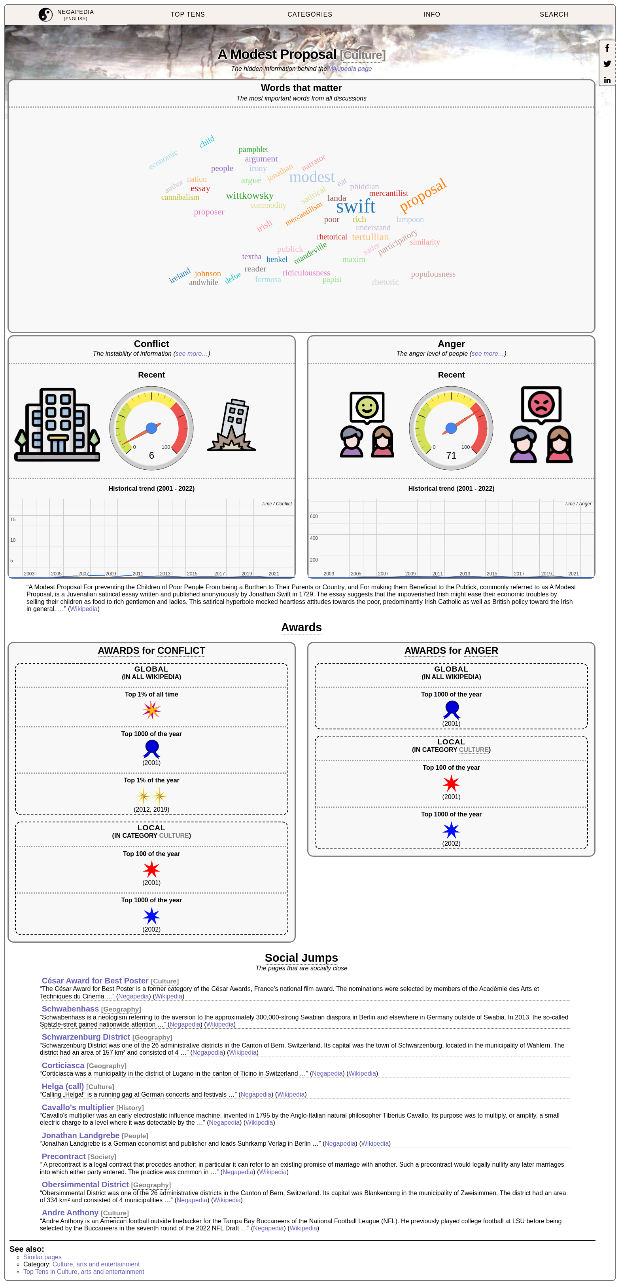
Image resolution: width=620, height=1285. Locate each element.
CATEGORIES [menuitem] (310, 14)
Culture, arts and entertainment (96, 1264)
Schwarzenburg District (86, 1037)
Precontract (64, 1156)
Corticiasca (63, 1065)
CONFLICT (181, 650)
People (135, 1136)
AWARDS (118, 650)
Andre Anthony (70, 1212)
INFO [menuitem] (432, 14)
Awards (301, 627)
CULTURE (174, 835)
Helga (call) (63, 1086)
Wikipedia (83, 608)
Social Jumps (301, 957)
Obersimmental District (85, 1184)
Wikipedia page (350, 68)
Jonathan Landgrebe (81, 1135)
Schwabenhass (70, 1008)
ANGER (481, 650)
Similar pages (42, 1257)
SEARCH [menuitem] (554, 14)
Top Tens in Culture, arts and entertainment (83, 1271)
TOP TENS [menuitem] (188, 14)
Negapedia (133, 996)
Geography (121, 1009)
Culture (362, 54)
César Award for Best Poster (95, 980)
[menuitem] (66, 15)
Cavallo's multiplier (78, 1107)
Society (102, 1157)
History (130, 1108)
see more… (192, 353)
